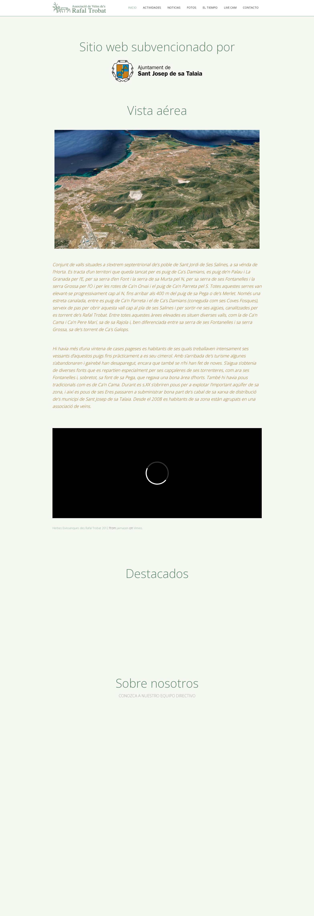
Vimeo (145, 528)
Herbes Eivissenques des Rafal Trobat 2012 (83, 528)
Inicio (132, 7)
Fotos (191, 7)
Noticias (173, 7)
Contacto (251, 7)
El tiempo (210, 7)
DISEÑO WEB (253, 907)
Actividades (152, 7)
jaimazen (129, 528)
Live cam (230, 7)
